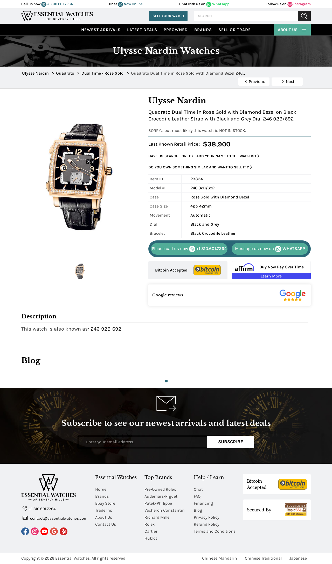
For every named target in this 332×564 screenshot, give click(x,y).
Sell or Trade (234, 29)
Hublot (150, 538)
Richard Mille (156, 517)
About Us (292, 29)
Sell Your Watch (168, 16)
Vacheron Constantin (164, 510)
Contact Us (105, 524)
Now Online (130, 4)
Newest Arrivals (101, 29)
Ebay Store (105, 503)
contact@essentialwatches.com (55, 518)
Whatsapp (217, 4)
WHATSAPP (270, 249)
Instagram (299, 4)
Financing (203, 503)
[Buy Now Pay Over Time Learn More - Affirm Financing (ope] (271, 270)
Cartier (150, 531)
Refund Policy (206, 524)
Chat (198, 489)
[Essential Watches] (57, 15)
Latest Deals (142, 29)
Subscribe (230, 442)
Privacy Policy (206, 517)
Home (100, 489)
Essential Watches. (73, 558)
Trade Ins (103, 510)
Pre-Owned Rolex (160, 489)
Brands (203, 29)
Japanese (298, 558)
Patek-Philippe (158, 503)
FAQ (197, 496)
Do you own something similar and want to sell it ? (200, 167)
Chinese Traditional (263, 558)
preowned (176, 29)
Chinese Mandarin (219, 558)
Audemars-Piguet (160, 496)
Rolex (149, 524)
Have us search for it (171, 156)
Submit (304, 16)
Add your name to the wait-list (228, 156)
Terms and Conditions (215, 531)
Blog (198, 510)
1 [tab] (166, 381)
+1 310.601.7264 (57, 4)
